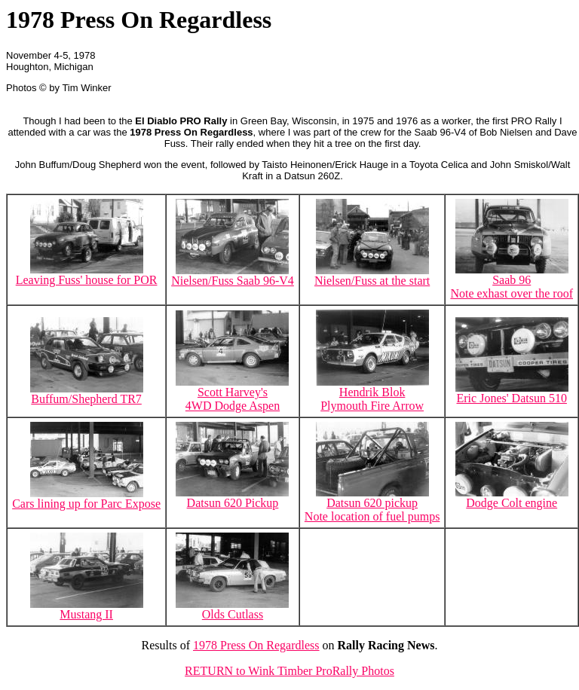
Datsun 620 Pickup (232, 497)
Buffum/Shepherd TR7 (86, 393)
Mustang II (86, 609)
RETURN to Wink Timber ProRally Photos (289, 670)
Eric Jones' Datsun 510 (511, 393)
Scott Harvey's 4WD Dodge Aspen (232, 393)
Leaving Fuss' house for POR (87, 274)
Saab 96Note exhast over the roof (511, 281)
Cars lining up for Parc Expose (86, 498)
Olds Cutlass (232, 609)
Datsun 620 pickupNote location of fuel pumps (372, 504)
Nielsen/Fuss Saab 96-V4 (232, 275)
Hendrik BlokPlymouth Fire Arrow (372, 393)
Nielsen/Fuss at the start (372, 275)
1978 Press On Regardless (256, 645)
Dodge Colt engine (511, 497)
